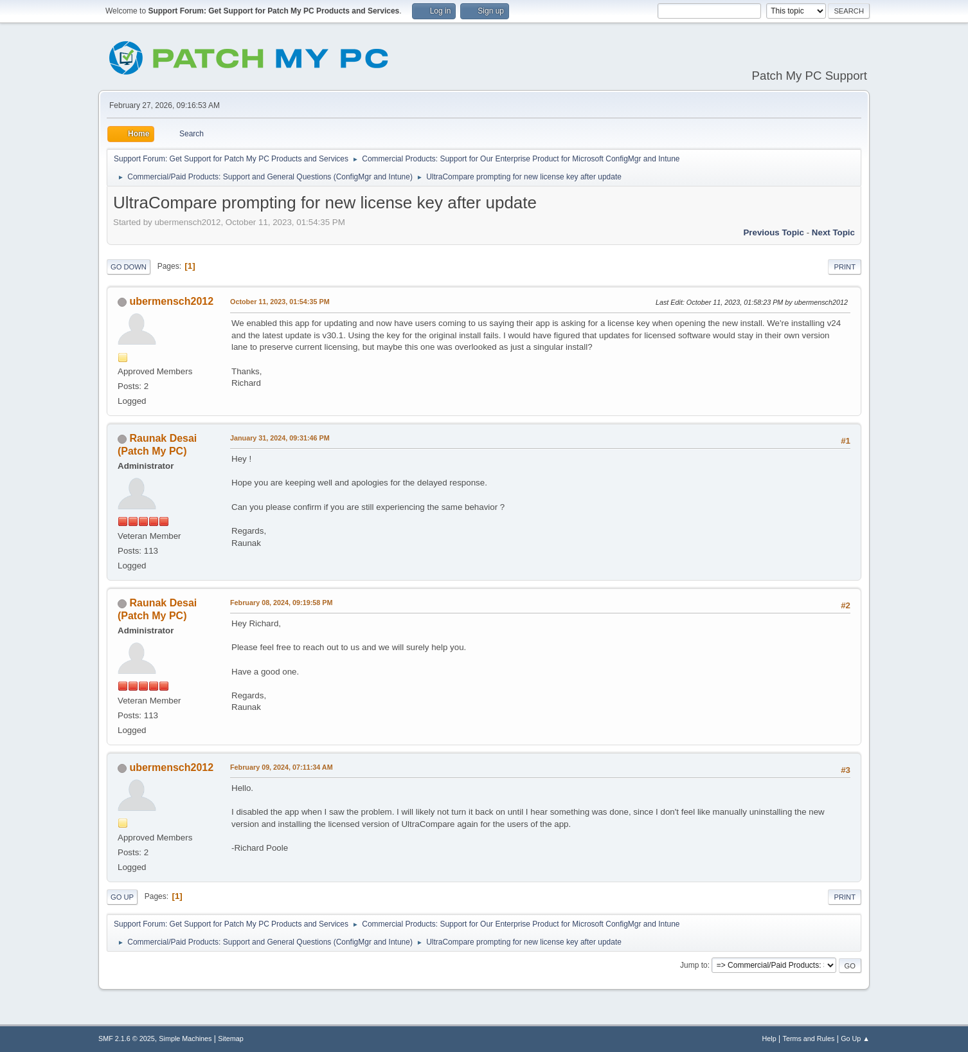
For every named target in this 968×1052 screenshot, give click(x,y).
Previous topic (773, 232)
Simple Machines (185, 1038)
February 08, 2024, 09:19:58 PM (281, 602)
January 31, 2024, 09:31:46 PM (280, 438)
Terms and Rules (809, 1038)
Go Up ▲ (855, 1038)
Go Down (129, 267)
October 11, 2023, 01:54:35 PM (280, 301)
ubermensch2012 (171, 301)
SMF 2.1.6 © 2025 (126, 1038)
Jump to (694, 965)
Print (845, 267)
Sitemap (231, 1038)
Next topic (833, 232)
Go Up (122, 897)
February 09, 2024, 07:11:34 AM (281, 767)
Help (769, 1038)
